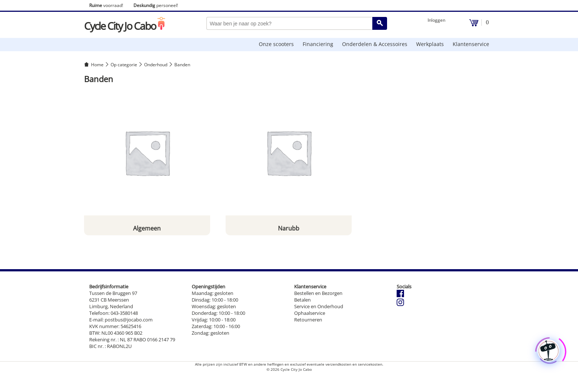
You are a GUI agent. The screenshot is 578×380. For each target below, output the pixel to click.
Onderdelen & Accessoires (374, 44)
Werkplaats (430, 44)
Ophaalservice (309, 313)
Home (97, 64)
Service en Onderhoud (318, 306)
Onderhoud (155, 64)
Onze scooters (276, 44)
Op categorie (124, 64)
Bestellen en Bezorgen (318, 293)
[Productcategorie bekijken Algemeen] (147, 162)
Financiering (318, 44)
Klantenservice (471, 44)
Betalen (302, 299)
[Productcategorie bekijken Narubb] (289, 162)
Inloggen (436, 20)
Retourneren (308, 319)
